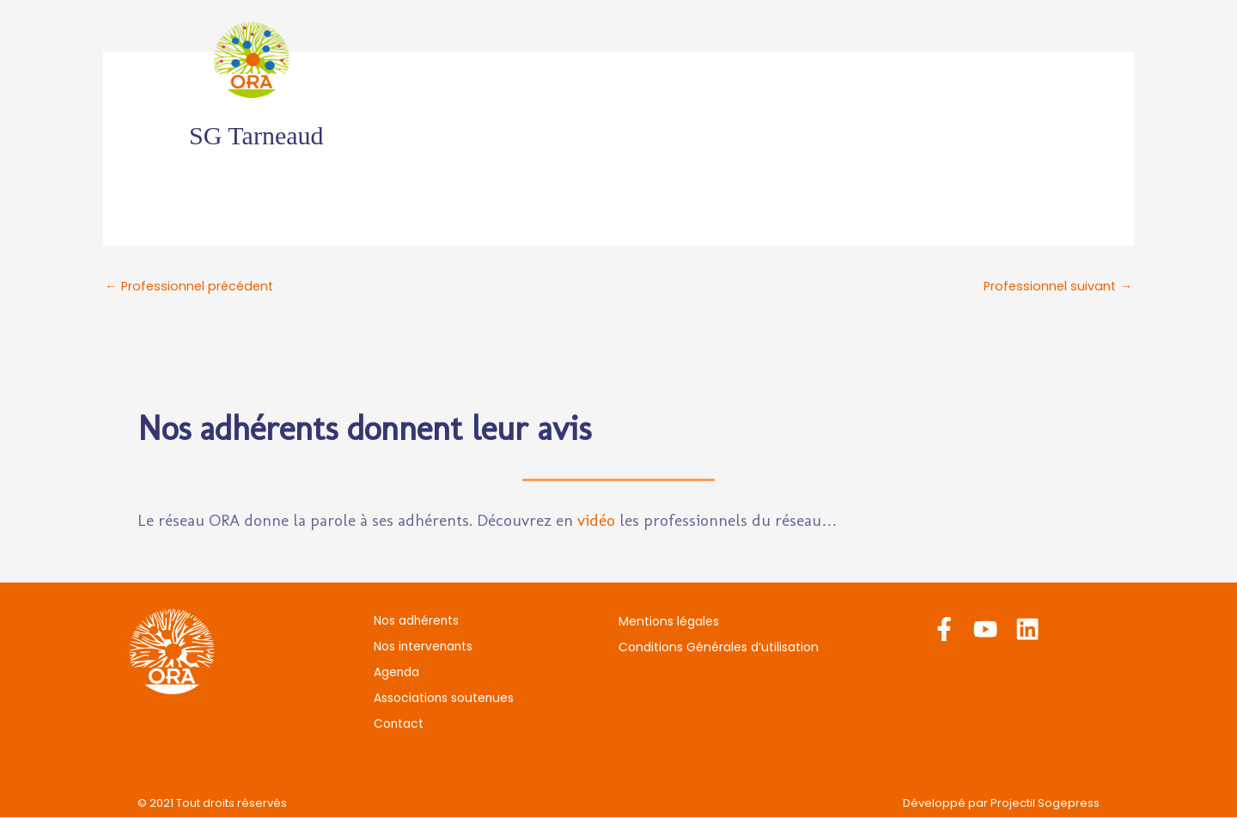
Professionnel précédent (192, 287)
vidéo (596, 521)
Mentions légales (668, 622)
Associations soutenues (856, 60)
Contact (1001, 60)
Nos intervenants (594, 60)
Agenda (713, 60)
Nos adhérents (450, 60)
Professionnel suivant (1056, 287)
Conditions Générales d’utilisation (718, 647)
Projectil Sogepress (1045, 804)
